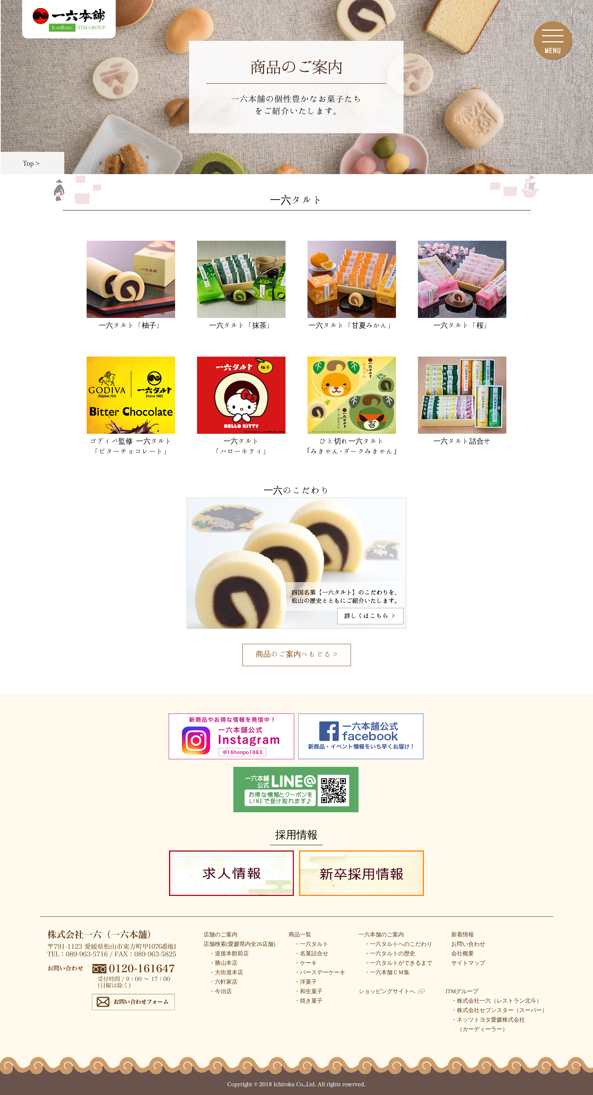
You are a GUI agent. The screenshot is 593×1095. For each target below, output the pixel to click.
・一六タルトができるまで (398, 963)
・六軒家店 (223, 982)
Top (28, 163)
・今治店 (220, 991)
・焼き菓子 (308, 1001)
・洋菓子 (305, 982)
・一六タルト (311, 944)
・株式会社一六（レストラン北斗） (496, 1001)
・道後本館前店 (229, 953)
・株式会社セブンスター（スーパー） (499, 1010)
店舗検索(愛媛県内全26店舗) (239, 944)
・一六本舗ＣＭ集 (387, 972)
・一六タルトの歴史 (389, 953)
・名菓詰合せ (311, 953)
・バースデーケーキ (319, 972)
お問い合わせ (468, 944)
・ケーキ (305, 963)
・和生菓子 (308, 991)
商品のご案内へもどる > (296, 653)
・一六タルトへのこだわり (398, 944)
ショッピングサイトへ (392, 991)
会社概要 (462, 953)
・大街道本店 (226, 972)
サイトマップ (468, 963)
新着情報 (462, 934)
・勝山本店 (223, 963)
